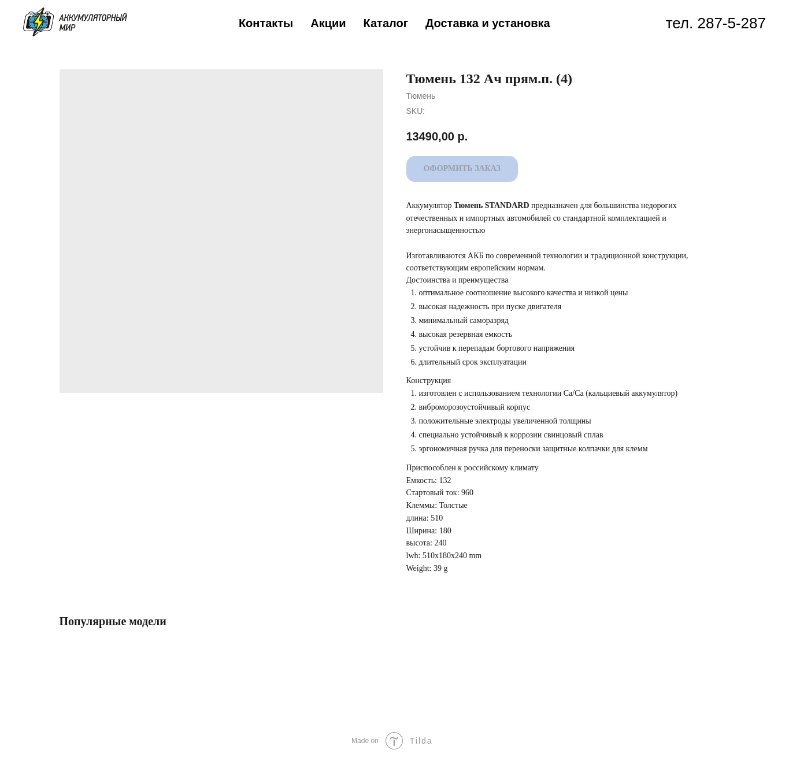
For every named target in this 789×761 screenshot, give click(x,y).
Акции (328, 23)
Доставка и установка (487, 23)
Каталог (386, 23)
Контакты (266, 23)
